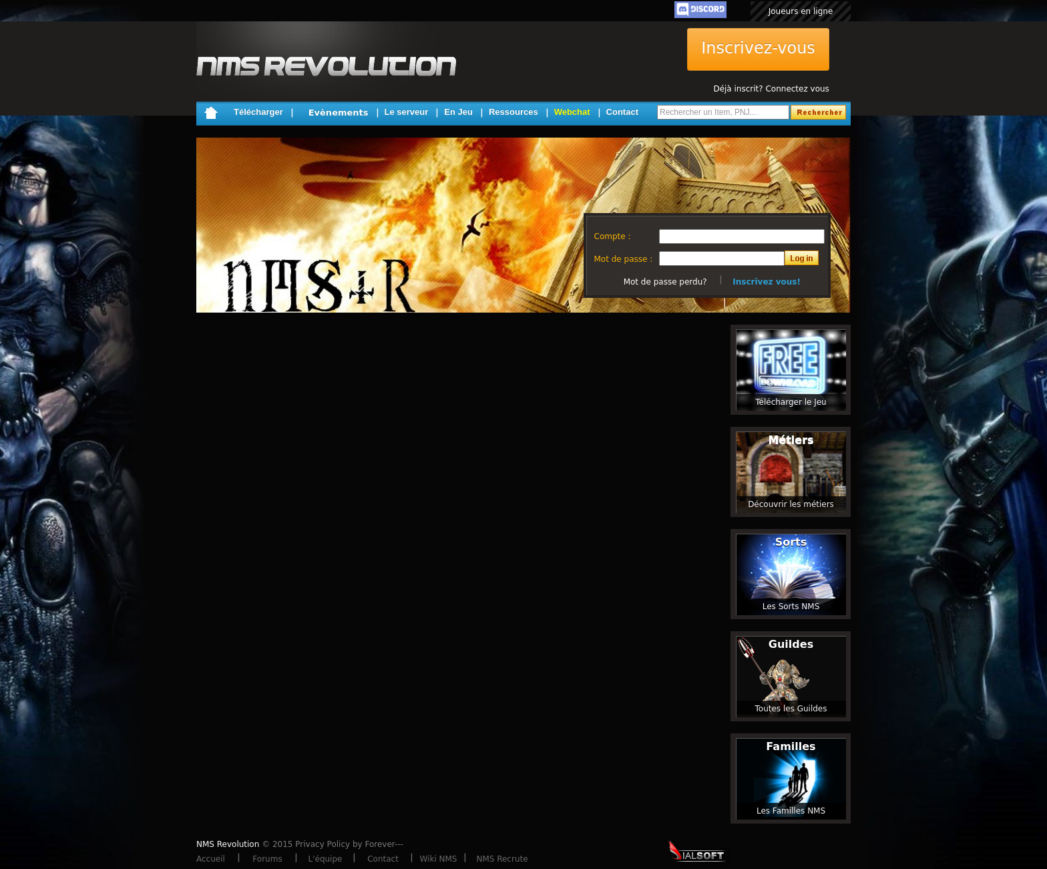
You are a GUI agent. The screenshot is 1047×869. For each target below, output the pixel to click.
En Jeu (458, 112)
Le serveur (407, 112)
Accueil (210, 859)
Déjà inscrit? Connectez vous (771, 89)
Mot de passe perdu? (665, 282)
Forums (267, 859)
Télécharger (258, 112)
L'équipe (325, 859)
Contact (622, 112)
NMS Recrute (502, 859)
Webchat (572, 112)
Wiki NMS (438, 859)
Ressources (513, 112)
